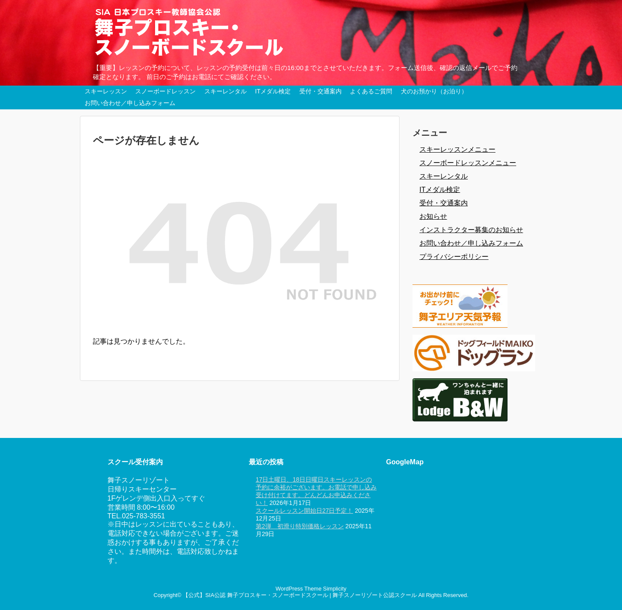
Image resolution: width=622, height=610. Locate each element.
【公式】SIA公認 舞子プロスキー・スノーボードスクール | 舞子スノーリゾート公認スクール (300, 595)
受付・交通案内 (320, 91)
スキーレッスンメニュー (457, 149)
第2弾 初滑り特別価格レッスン (300, 526)
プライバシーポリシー (454, 256)
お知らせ (433, 216)
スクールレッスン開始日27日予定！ (304, 510)
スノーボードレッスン (165, 91)
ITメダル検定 (273, 91)
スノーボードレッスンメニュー (467, 162)
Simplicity (334, 588)
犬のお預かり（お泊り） (434, 91)
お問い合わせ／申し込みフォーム (130, 102)
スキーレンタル (225, 91)
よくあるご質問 (371, 91)
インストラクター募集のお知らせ (471, 229)
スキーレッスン (106, 91)
